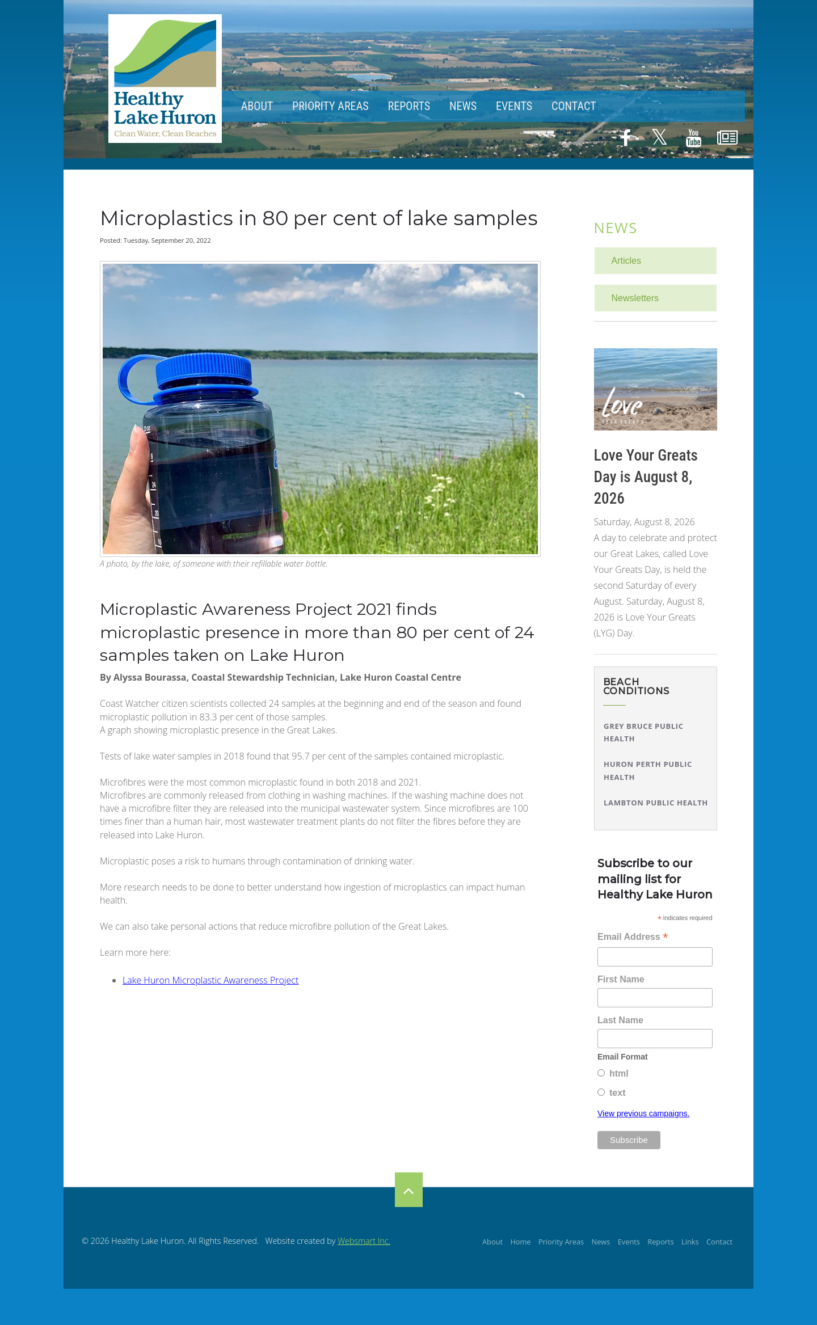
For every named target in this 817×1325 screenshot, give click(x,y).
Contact (573, 106)
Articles (626, 260)
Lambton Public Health (656, 802)
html (619, 1073)
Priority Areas (330, 106)
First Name (621, 979)
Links (690, 1242)
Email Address (632, 938)
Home (520, 1242)
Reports (409, 106)
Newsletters (635, 298)
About (257, 106)
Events (514, 106)
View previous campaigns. (643, 1113)
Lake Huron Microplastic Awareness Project (210, 980)
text (617, 1093)
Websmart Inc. (364, 1240)
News (463, 106)
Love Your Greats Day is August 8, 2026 (646, 477)
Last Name (620, 1020)
